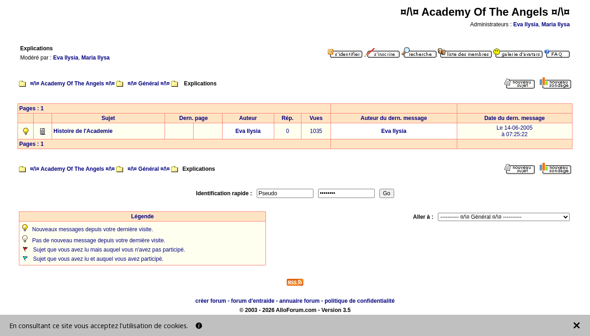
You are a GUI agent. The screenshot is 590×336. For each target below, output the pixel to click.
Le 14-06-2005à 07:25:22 (514, 131)
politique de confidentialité (359, 301)
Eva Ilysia (525, 24)
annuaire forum (299, 301)
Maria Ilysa (556, 24)
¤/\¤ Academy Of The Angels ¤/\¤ (72, 83)
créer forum (210, 301)
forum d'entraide (252, 301)
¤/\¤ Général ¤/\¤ (149, 83)
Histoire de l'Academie (82, 131)
